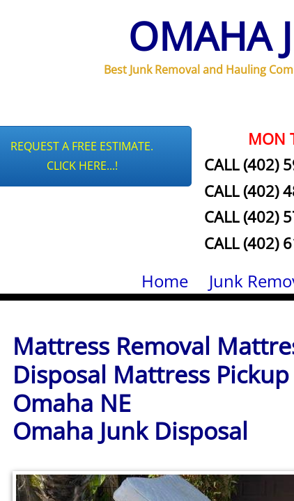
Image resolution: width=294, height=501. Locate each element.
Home (164, 280)
